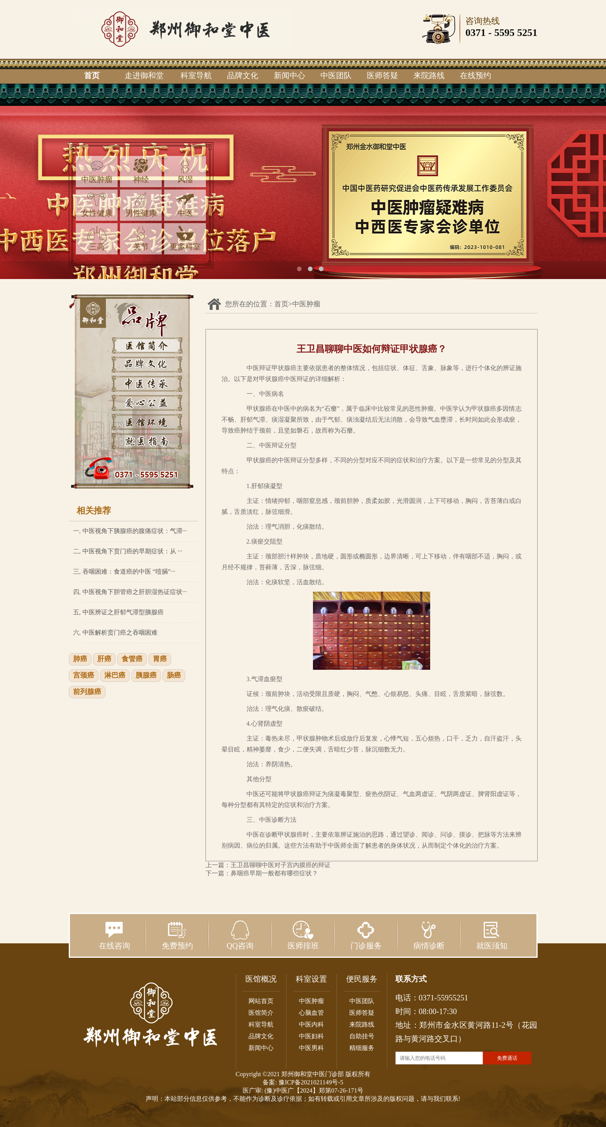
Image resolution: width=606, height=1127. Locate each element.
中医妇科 (311, 1036)
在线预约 (475, 75)
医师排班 (303, 935)
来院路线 (429, 75)
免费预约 (177, 935)
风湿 (185, 171)
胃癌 (160, 659)
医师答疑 (382, 75)
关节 (141, 238)
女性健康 (97, 204)
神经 (141, 171)
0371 (475, 32)
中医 (185, 204)
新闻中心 (289, 75)
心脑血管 (311, 1012)
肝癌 (104, 659)
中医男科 (311, 1048)
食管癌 (132, 659)
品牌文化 (242, 75)
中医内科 (311, 1024)
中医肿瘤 (97, 171)
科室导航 (196, 75)
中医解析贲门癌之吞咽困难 (119, 632)
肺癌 (80, 659)
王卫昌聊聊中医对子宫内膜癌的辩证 (281, 865)
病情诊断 (429, 935)
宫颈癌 (83, 675)
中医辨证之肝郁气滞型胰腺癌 (123, 612)
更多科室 (185, 238)
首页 (92, 75)
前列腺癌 (87, 692)
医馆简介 (261, 1012)
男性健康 (141, 204)
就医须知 (492, 935)
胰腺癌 (146, 675)
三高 (97, 238)
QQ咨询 (240, 935)
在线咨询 (114, 935)
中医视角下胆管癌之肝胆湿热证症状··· (134, 592)
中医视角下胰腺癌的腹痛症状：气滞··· (134, 531)
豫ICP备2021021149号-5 (311, 1082)
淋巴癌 (114, 675)
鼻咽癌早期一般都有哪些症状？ (274, 873)
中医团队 (336, 75)
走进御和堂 (144, 75)
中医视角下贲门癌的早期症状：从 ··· (132, 551)
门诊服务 (366, 935)
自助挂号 (361, 1036)
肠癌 (174, 675)
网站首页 (261, 1001)
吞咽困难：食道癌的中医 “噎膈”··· (128, 571)
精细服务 (361, 1048)
